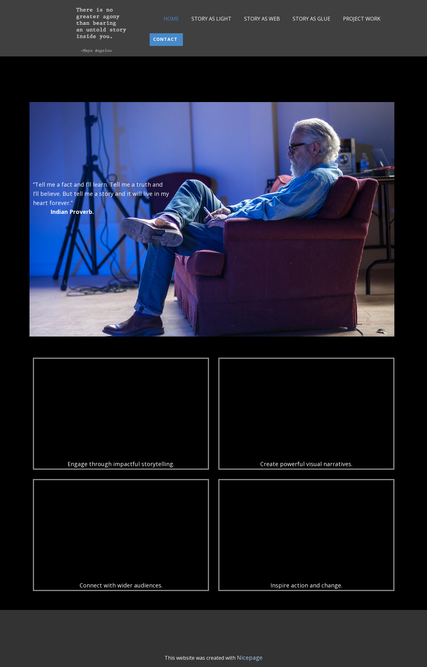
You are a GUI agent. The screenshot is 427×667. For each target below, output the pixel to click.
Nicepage (249, 657)
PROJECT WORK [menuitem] (361, 18)
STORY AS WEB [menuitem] (262, 18)
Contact (166, 39)
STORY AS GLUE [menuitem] (311, 18)
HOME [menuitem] (171, 18)
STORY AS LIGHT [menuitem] (211, 18)
